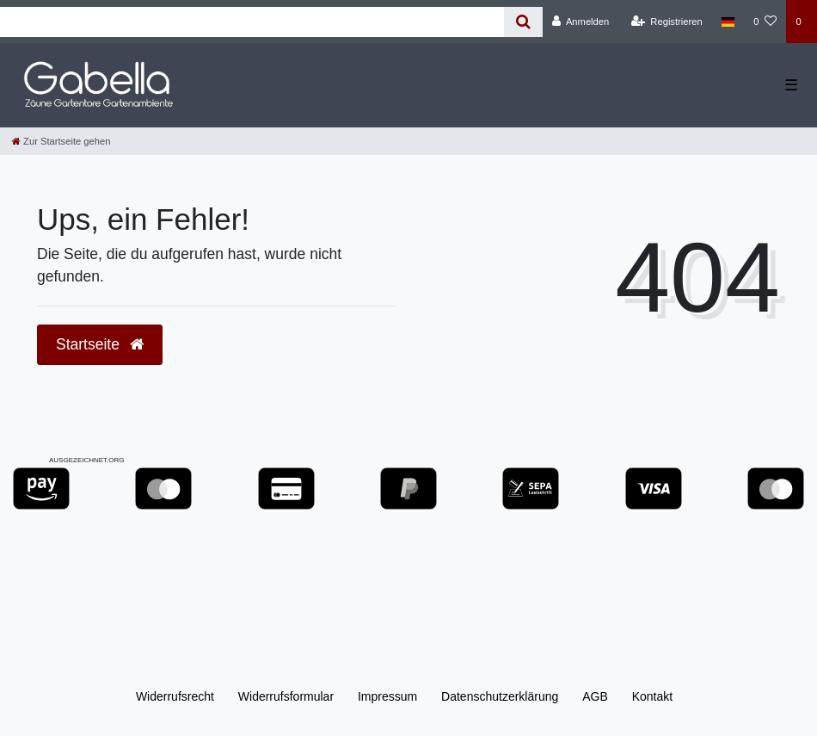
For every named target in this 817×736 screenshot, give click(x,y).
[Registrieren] (667, 21)
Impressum (387, 696)
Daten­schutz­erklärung (499, 696)
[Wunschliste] (765, 21)
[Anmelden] (581, 21)
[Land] (728, 21)
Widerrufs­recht (175, 696)
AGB (595, 696)
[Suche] (523, 22)
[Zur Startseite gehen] (61, 141)
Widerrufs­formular (286, 696)
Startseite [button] (100, 344)
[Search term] (252, 22)
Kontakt (652, 696)
